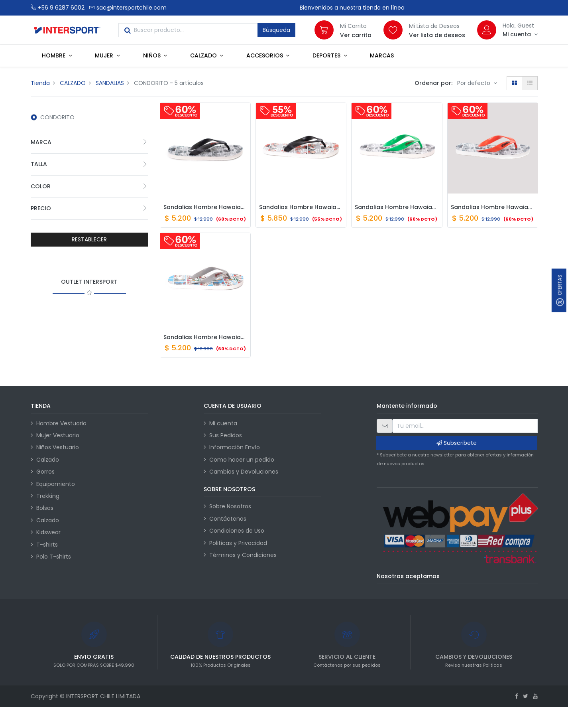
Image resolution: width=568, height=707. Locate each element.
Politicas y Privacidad (238, 543)
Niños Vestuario (57, 447)
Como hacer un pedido (241, 460)
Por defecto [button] (474, 83)
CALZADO (73, 83)
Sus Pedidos (225, 435)
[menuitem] (382, 55)
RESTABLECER (89, 239)
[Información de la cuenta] (520, 34)
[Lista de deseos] (393, 29)
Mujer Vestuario (57, 435)
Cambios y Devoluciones (243, 472)
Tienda (40, 83)
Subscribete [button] (456, 443)
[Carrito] (324, 29)
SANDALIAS (110, 83)
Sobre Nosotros (230, 506)
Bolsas (44, 508)
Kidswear (48, 532)
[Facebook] (516, 696)
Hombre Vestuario (61, 423)
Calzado (47, 460)
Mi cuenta (223, 423)
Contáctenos (227, 519)
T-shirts (47, 545)
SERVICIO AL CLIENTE (346, 657)
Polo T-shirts (53, 557)
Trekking (47, 496)
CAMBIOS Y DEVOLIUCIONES (473, 657)
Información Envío (234, 447)
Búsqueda (276, 30)
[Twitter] (525, 696)
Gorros (45, 472)
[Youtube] (535, 696)
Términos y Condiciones (243, 555)
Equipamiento (55, 484)
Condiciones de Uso (236, 531)
